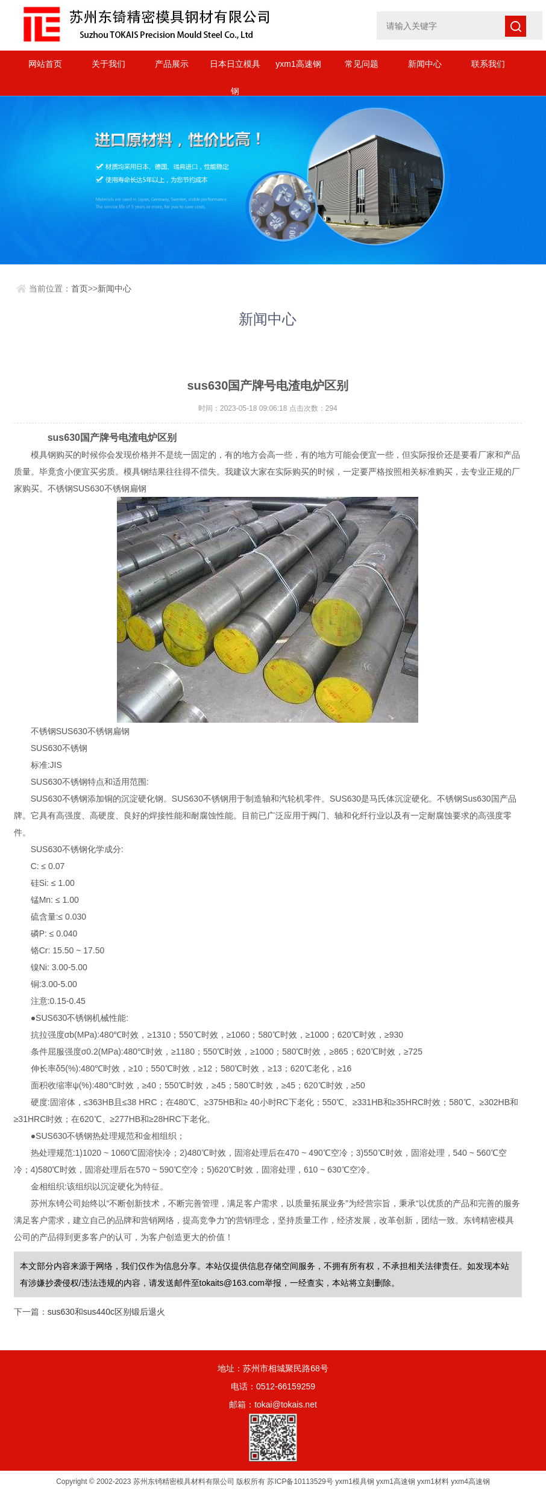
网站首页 (45, 64)
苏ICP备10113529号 (300, 1481)
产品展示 (172, 64)
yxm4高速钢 (470, 1481)
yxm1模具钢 (354, 1481)
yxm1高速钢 (298, 64)
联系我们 (488, 64)
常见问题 (361, 64)
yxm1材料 (433, 1481)
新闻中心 (425, 64)
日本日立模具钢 (235, 68)
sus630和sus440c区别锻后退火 (106, 1312)
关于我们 (108, 64)
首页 (79, 288)
